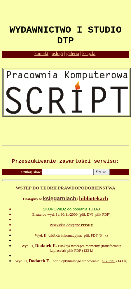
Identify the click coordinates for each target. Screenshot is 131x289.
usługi (57, 53)
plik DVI (87, 214)
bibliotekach (93, 198)
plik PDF (102, 214)
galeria (72, 53)
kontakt (41, 53)
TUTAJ (94, 209)
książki (88, 53)
